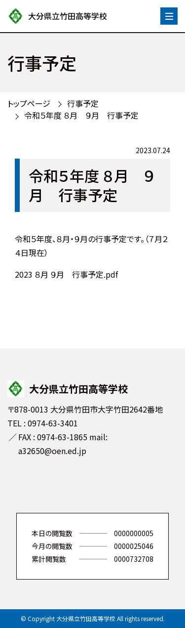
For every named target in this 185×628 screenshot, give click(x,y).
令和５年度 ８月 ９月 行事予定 (81, 115)
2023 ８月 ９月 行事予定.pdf (66, 274)
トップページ (28, 103)
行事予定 (83, 103)
